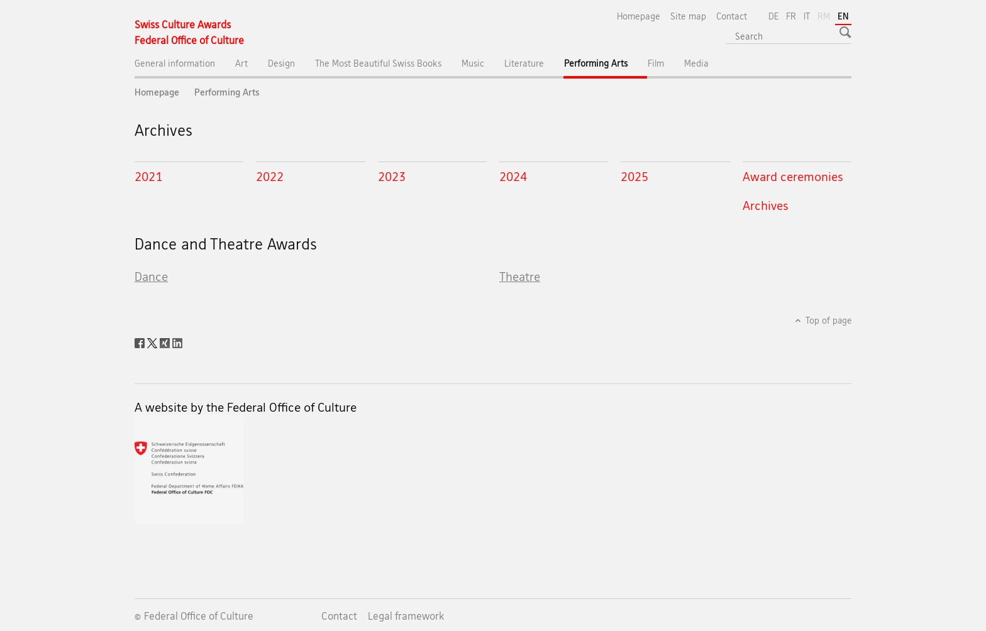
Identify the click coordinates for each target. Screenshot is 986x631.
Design (281, 63)
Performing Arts (606, 66)
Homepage (638, 16)
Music (473, 63)
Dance (151, 276)
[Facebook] (141, 342)
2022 (270, 176)
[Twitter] (153, 342)
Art (241, 63)
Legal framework (406, 616)
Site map (688, 16)
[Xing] (166, 342)
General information (175, 63)
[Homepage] (189, 32)
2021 (148, 176)
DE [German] (773, 16)
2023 (392, 176)
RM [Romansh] (825, 15)
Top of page (827, 320)
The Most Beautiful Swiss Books (378, 63)
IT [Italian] (807, 16)
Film (656, 63)
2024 (513, 176)
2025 (634, 176)
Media (696, 63)
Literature (524, 63)
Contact (731, 16)
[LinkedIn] (177, 342)
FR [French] (791, 16)
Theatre (519, 276)
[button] (846, 32)
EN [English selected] (843, 16)
